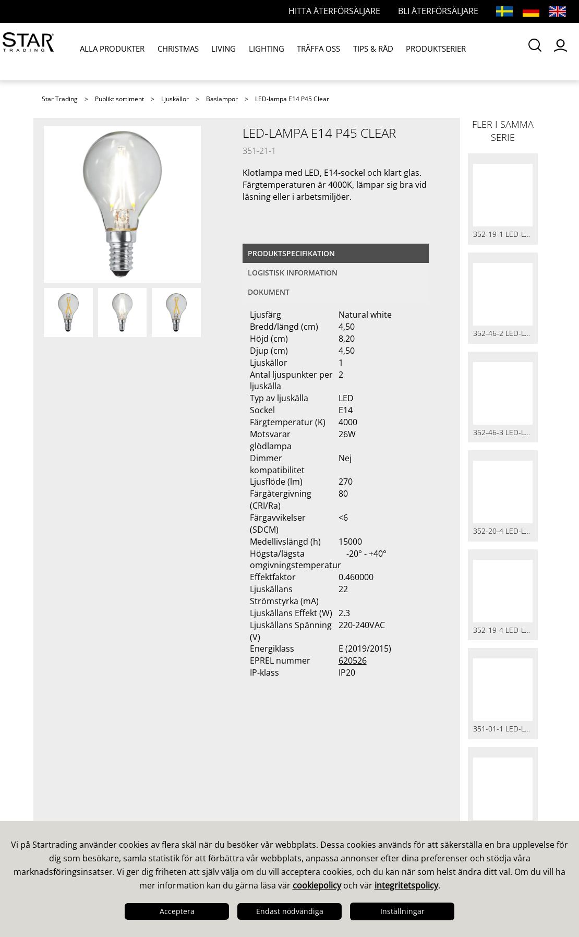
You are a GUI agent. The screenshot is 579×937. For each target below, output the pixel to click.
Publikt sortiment (119, 98)
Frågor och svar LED (214, 796)
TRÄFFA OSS (297, 51)
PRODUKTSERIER (404, 51)
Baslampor (222, 98)
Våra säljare (197, 769)
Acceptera (177, 911)
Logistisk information (292, 273)
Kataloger (318, 769)
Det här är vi (71, 769)
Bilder (310, 796)
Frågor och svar (205, 783)
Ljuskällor (175, 98)
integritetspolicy (406, 885)
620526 (353, 660)
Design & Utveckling (88, 783)
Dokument (269, 292)
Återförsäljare (201, 810)
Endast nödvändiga (289, 911)
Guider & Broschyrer (342, 783)
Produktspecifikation (291, 253)
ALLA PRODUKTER (111, 51)
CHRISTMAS (171, 51)
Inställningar (402, 911)
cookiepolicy (317, 885)
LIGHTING (250, 51)
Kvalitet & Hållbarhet (89, 796)
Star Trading (60, 98)
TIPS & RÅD (347, 51)
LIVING (212, 51)
